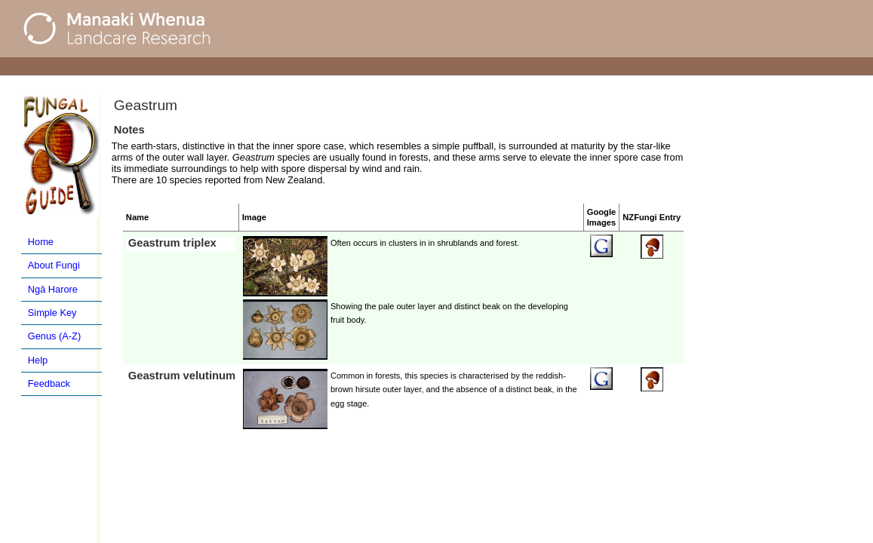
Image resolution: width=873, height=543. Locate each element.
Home (41, 241)
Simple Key (52, 312)
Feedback (49, 383)
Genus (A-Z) (54, 336)
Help (38, 360)
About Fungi (54, 265)
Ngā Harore (53, 289)
